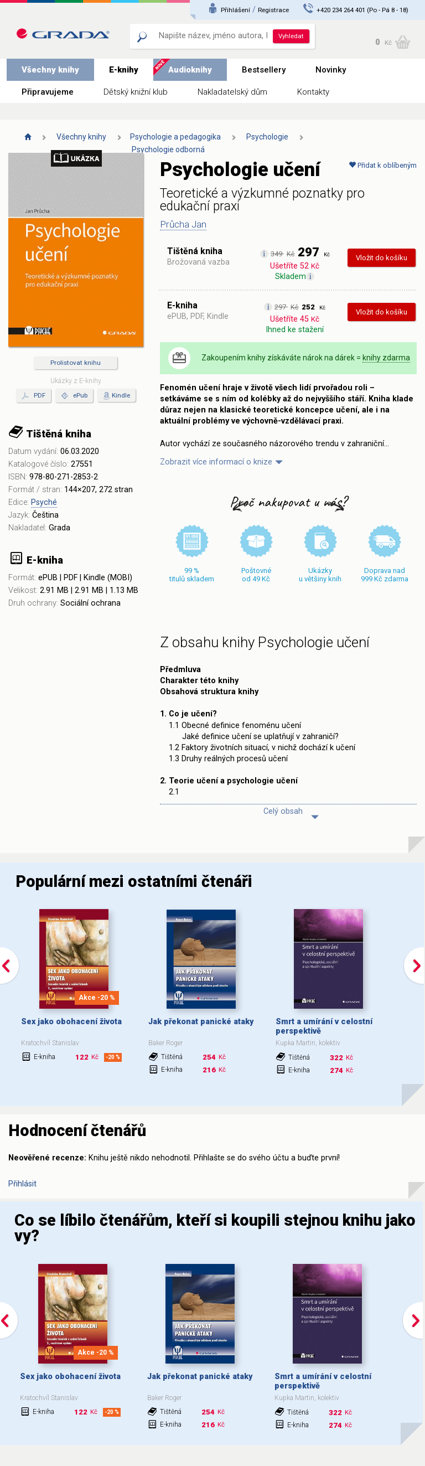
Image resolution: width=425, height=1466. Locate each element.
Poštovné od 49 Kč (256, 574)
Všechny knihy (50, 70)
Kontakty (313, 92)
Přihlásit (22, 1184)
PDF (33, 395)
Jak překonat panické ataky (200, 1021)
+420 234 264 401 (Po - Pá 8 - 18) (362, 10)
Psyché (44, 502)
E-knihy (123, 70)
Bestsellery (264, 70)
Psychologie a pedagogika (175, 136)
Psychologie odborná (168, 149)
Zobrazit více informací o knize (216, 462)
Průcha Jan (183, 224)
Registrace (273, 10)
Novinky (330, 70)
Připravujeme (48, 92)
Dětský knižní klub (135, 92)
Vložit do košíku (381, 258)
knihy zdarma (386, 357)
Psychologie (267, 136)
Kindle (121, 395)
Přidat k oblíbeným (383, 165)
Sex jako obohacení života (71, 1021)
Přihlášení (235, 10)
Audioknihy (190, 70)
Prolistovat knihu (75, 362)
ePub (74, 395)
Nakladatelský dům (232, 92)
